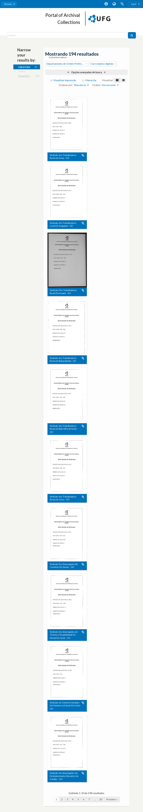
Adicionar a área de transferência (83, 155)
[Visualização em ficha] (117, 80)
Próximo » (111, 799)
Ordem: (96, 84)
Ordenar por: (66, 84)
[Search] (68, 35)
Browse (8, 4)
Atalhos (106, 4)
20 (100, 799)
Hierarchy (89, 80)
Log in (133, 4)
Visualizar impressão (63, 80)
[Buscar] (132, 35)
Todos (21, 71)
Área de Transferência (122, 4)
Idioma (114, 4)
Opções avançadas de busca (86, 72)
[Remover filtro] (86, 63)
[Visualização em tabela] (123, 80)
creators (24, 67)
